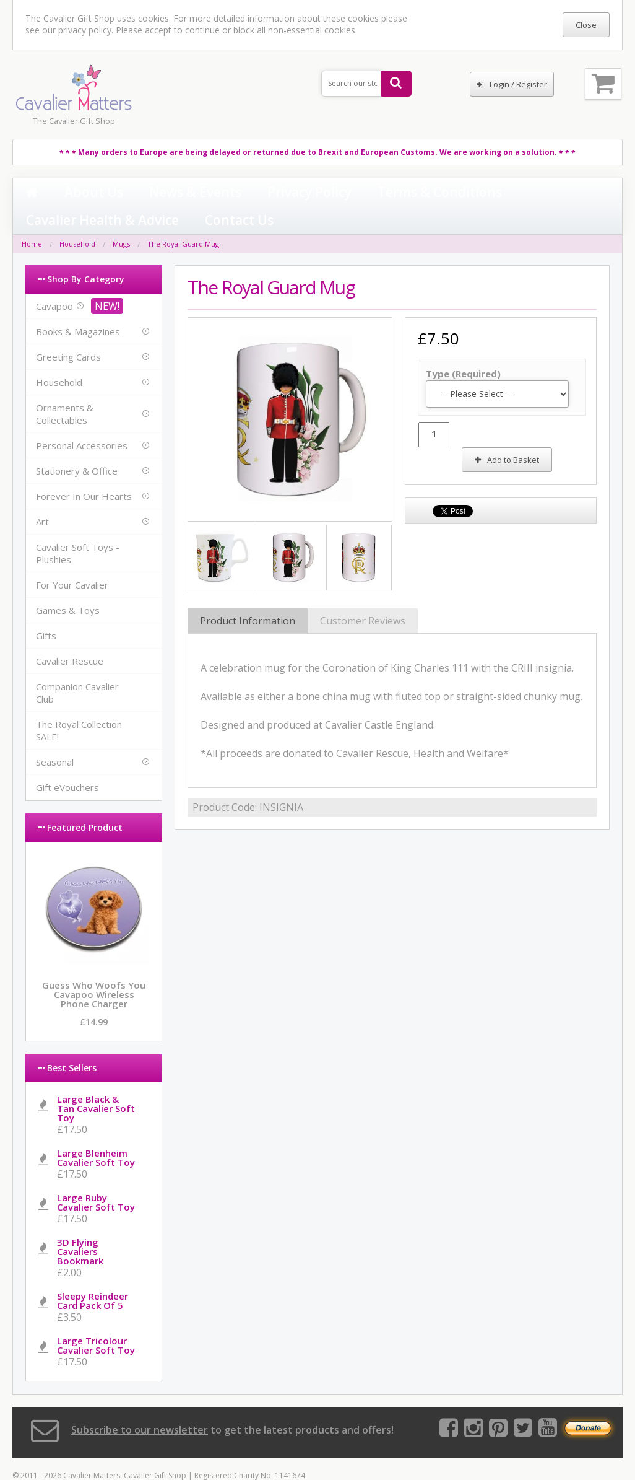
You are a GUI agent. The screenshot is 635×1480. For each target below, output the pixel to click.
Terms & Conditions (300, 193)
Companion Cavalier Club (77, 667)
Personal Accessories (81, 420)
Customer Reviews (362, 596)
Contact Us (499, 193)
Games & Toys (68, 585)
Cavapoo (54, 280)
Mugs (121, 218)
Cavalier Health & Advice (408, 193)
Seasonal (55, 736)
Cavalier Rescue (69, 635)
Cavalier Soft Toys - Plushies (77, 527)
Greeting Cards (68, 331)
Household (77, 218)
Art (42, 496)
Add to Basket (507, 434)
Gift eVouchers (67, 762)
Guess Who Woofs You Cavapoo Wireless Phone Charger (93, 968)
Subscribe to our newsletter (139, 1404)
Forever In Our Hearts (84, 471)
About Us (68, 193)
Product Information (247, 596)
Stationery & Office (77, 445)
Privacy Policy (213, 193)
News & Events (136, 193)
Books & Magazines (78, 306)
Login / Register (512, 84)
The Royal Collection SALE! (79, 705)
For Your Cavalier (72, 559)
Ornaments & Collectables (64, 388)
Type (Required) (463, 348)
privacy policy (84, 30)
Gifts (46, 610)
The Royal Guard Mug (183, 218)
